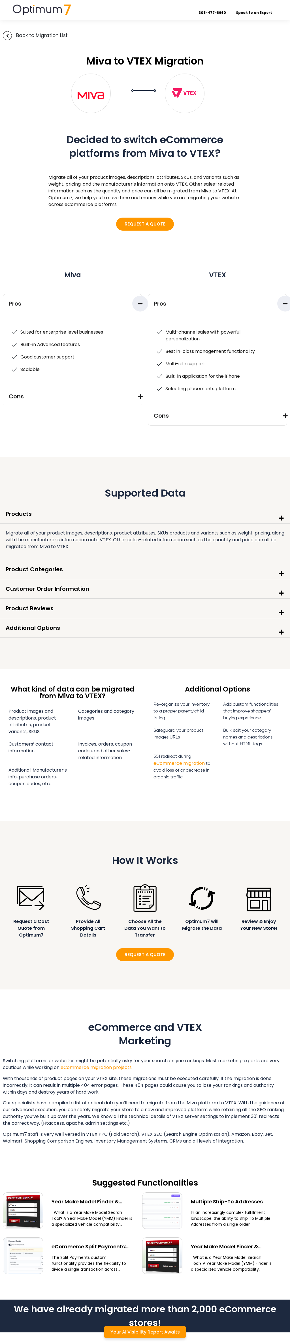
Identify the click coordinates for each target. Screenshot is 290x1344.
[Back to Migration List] (7, 35)
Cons (16, 396)
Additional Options (33, 628)
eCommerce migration (179, 763)
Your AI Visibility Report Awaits (145, 1332)
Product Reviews (30, 608)
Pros (15, 304)
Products (19, 514)
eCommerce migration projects (96, 1067)
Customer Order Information (47, 589)
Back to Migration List (42, 35)
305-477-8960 (218, 12)
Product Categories (34, 569)
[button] (72, 303)
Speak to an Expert (260, 12)
